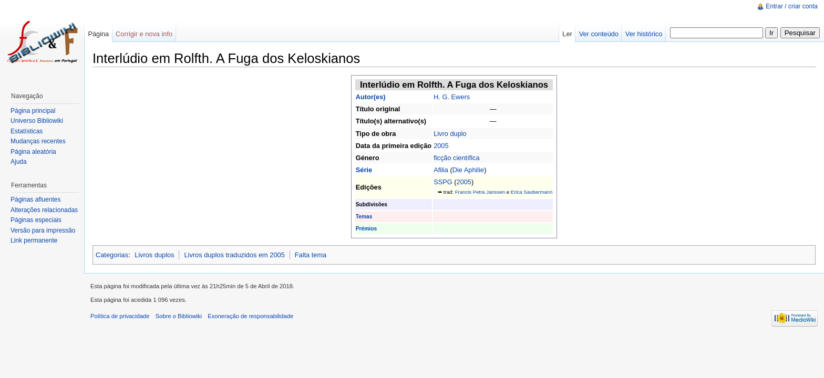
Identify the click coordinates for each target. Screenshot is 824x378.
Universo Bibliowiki (37, 120)
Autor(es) (371, 97)
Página (98, 34)
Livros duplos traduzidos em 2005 (234, 255)
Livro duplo (450, 134)
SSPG (443, 182)
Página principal (33, 110)
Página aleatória (33, 151)
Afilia (441, 170)
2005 (441, 146)
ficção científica (457, 158)
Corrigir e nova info (144, 34)
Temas (364, 216)
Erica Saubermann (531, 192)
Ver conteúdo (599, 34)
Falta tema (310, 255)
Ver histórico (643, 34)
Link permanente (34, 240)
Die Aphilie (468, 170)
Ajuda (19, 161)
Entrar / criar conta (792, 6)
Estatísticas (27, 131)
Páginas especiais (36, 220)
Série (364, 170)
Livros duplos (154, 255)
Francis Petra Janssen (480, 192)
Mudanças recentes (38, 141)
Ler (567, 34)
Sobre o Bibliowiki (179, 316)
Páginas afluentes (35, 199)
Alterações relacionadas (44, 210)
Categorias (112, 255)
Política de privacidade (120, 316)
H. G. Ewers (452, 97)
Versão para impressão (43, 230)
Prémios (366, 229)
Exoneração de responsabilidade (250, 316)
